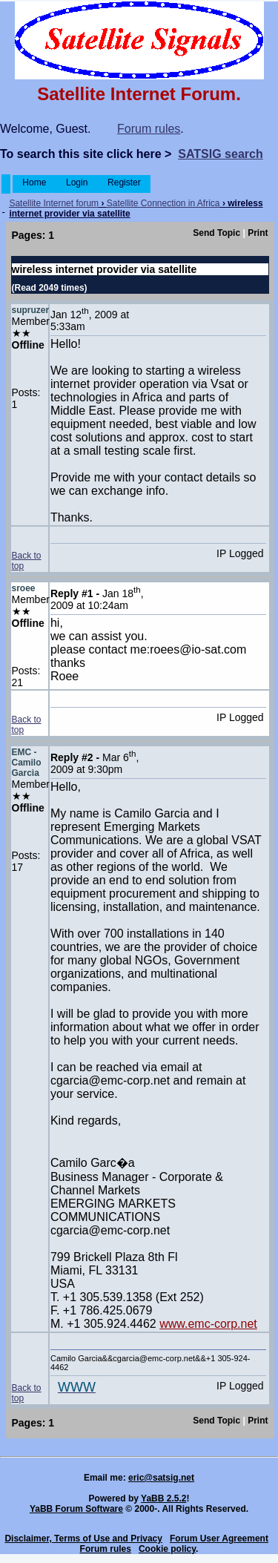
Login (77, 182)
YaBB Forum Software (76, 1509)
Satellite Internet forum (54, 203)
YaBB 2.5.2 (163, 1498)
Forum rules (148, 128)
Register (124, 182)
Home (34, 182)
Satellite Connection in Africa (163, 203)
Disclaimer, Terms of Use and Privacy (83, 1538)
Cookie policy (167, 1549)
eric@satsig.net (161, 1477)
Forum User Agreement (219, 1538)
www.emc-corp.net (208, 1323)
